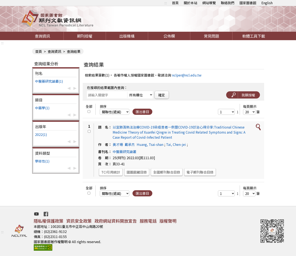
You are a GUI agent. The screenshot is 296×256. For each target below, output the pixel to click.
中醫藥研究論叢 (124, 151)
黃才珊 (118, 144)
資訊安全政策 (79, 221)
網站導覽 (209, 2)
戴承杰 (130, 144)
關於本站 (190, 2)
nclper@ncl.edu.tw (186, 75)
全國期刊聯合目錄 (166, 172)
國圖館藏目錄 (137, 172)
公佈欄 (169, 36)
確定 (161, 94)
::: (165, 2)
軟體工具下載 (253, 36)
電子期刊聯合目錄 (200, 172)
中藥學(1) (42, 107)
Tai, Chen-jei (176, 144)
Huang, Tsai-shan (150, 144)
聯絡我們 (227, 2)
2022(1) (41, 134)
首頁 (175, 2)
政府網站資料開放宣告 (116, 221)
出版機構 (126, 36)
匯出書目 (142, 111)
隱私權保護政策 (48, 221)
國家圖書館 (247, 2)
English (267, 2)
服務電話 (148, 221)
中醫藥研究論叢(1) (49, 81)
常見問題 (211, 36)
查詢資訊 (42, 36)
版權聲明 (167, 221)
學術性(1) (42, 161)
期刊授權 (84, 36)
